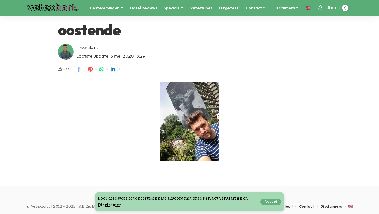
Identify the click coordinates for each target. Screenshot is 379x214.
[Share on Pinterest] (90, 69)
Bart (93, 47)
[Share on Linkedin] (113, 69)
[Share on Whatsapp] (101, 69)
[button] (270, 202)
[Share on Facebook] (79, 69)
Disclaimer (109, 205)
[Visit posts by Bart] (66, 52)
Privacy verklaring (222, 198)
